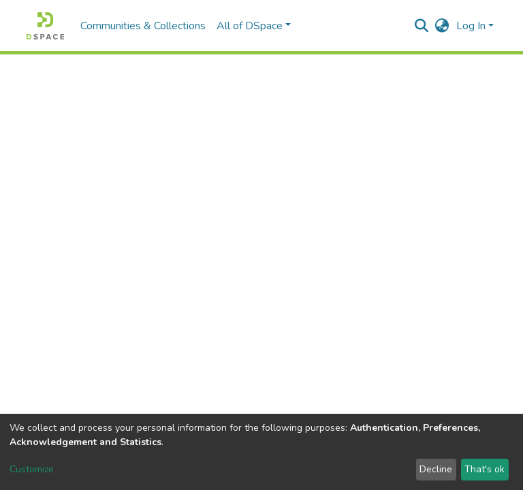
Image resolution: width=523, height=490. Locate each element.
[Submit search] (422, 26)
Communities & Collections (143, 25)
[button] (442, 26)
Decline (435, 469)
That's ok (484, 469)
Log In (471, 25)
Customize (32, 469)
